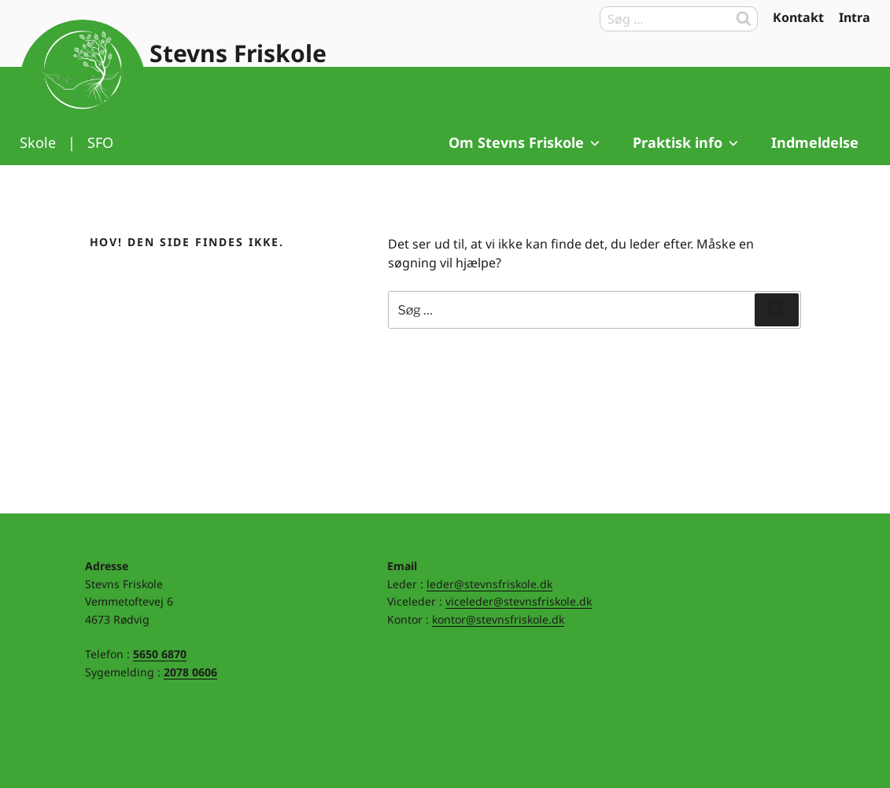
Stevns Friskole (238, 53)
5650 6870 (159, 653)
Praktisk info (686, 142)
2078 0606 (190, 672)
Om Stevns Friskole (525, 142)
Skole (38, 142)
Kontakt (798, 17)
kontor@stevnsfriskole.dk (498, 619)
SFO (100, 142)
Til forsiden (83, 82)
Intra (854, 17)
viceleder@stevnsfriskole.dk (518, 601)
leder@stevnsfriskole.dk (489, 583)
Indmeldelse (815, 142)
